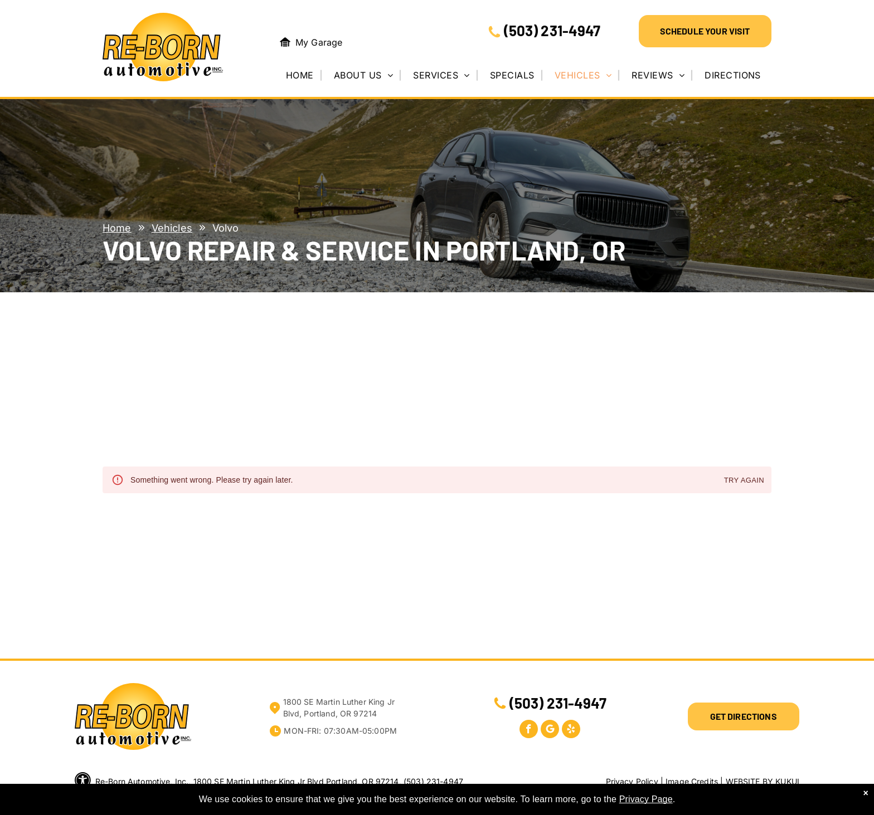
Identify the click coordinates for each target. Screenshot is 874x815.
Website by (750, 781)
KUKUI (787, 781)
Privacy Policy (632, 781)
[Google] (550, 730)
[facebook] (528, 730)
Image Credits (692, 781)
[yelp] (571, 730)
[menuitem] (304, 75)
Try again (744, 480)
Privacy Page (646, 799)
